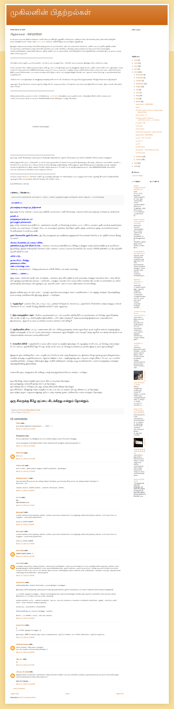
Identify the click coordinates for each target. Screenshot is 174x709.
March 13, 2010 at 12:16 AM (25, 459)
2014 (136, 60)
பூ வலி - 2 (139, 141)
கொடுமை (139, 126)
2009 (136, 163)
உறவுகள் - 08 (140, 123)
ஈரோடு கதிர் (20, 465)
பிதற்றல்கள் (26, 412)
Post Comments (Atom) (28, 697)
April (137, 99)
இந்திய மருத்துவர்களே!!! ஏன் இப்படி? (140, 187)
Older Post (119, 694)
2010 (136, 72)
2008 (136, 166)
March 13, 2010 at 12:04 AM (25, 446)
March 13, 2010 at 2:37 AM (25, 505)
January (139, 159)
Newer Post (15, 694)
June (138, 93)
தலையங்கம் (40, 42)
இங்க (27, 177)
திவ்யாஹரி (20, 512)
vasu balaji (20, 550)
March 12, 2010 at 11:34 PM (25, 429)
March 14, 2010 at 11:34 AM (25, 684)
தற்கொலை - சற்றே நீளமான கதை (147, 150)
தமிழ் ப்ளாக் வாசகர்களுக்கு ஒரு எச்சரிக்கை (139, 410)
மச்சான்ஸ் (53, 96)
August (138, 87)
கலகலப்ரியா (20, 582)
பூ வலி (138, 144)
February (139, 156)
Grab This (136, 175)
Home (68, 694)
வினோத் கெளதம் (22, 644)
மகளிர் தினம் (140, 147)
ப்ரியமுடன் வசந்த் (22, 672)
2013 (136, 63)
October (139, 81)
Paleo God (20, 453)
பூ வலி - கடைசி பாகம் (143, 138)
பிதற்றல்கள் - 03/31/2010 (144, 104)
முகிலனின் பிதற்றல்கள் (50, 12)
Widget (141, 175)
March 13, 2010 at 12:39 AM (25, 471)
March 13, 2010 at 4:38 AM (25, 637)
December (140, 75)
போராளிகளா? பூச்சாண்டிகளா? (139, 252)
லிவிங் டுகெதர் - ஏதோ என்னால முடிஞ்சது (139, 221)
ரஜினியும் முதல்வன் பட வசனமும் (138, 281)
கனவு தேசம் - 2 (141, 115)
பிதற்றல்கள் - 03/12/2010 (144, 135)
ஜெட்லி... (19, 659)
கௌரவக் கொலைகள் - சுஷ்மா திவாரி (149, 132)
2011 (136, 69)
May (137, 96)
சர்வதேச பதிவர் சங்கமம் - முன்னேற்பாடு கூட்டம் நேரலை (148, 119)
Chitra (18, 423)
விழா (137, 107)
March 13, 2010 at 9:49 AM (25, 652)
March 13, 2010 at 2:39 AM (25, 524)
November (140, 78)
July (137, 90)
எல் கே (18, 497)
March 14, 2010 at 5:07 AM (25, 665)
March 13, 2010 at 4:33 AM (25, 618)
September (140, 84)
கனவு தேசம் (140, 129)
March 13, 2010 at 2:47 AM (25, 556)
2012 (136, 66)
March (138, 102)
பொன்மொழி (140, 153)
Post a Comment (19, 688)
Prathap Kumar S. (22, 478)
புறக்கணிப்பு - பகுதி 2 (138, 344)
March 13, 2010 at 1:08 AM (25, 490)
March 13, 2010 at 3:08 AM (25, 575)
